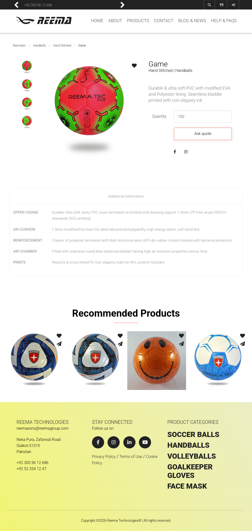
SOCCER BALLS (193, 434)
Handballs (39, 45)
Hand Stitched (62, 45)
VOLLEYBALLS (191, 456)
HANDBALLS (188, 445)
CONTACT (163, 20)
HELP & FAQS (224, 20)
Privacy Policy (103, 456)
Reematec (19, 45)
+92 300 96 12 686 (38, 5)
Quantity (159, 116)
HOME (97, 20)
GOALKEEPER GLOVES (190, 471)
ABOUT (115, 20)
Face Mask (187, 486)
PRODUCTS (138, 20)
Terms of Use (130, 456)
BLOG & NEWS (192, 20)
